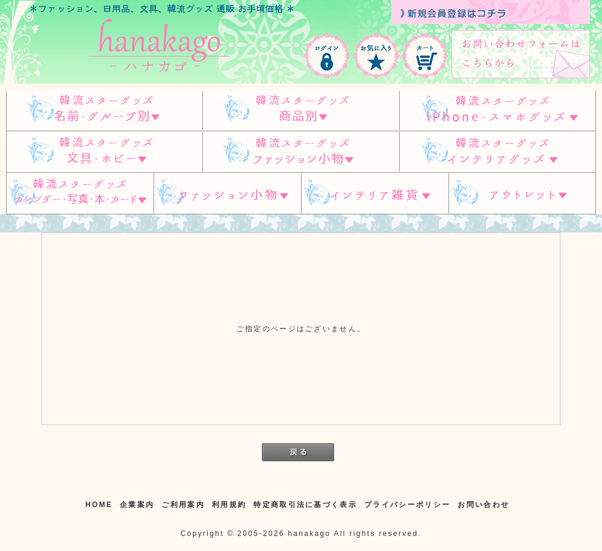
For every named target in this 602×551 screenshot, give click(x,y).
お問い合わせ (483, 504)
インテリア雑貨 (375, 193)
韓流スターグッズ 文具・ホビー (104, 152)
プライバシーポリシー (407, 504)
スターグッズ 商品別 (300, 110)
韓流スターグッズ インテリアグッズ (497, 152)
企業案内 (137, 504)
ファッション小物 (227, 193)
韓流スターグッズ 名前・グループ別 (104, 110)
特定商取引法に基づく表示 (305, 504)
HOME (99, 504)
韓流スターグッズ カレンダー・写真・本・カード (80, 193)
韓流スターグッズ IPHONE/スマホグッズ (497, 110)
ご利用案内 (183, 504)
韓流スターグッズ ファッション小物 (300, 152)
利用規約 (229, 504)
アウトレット (522, 193)
